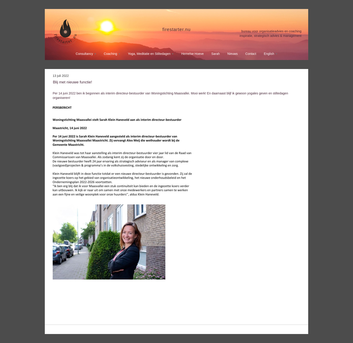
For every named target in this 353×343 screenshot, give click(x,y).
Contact (250, 54)
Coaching (112, 54)
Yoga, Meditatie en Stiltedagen (151, 54)
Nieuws (232, 54)
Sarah (215, 54)
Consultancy (86, 54)
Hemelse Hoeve (192, 54)
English (270, 54)
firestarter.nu (176, 29)
